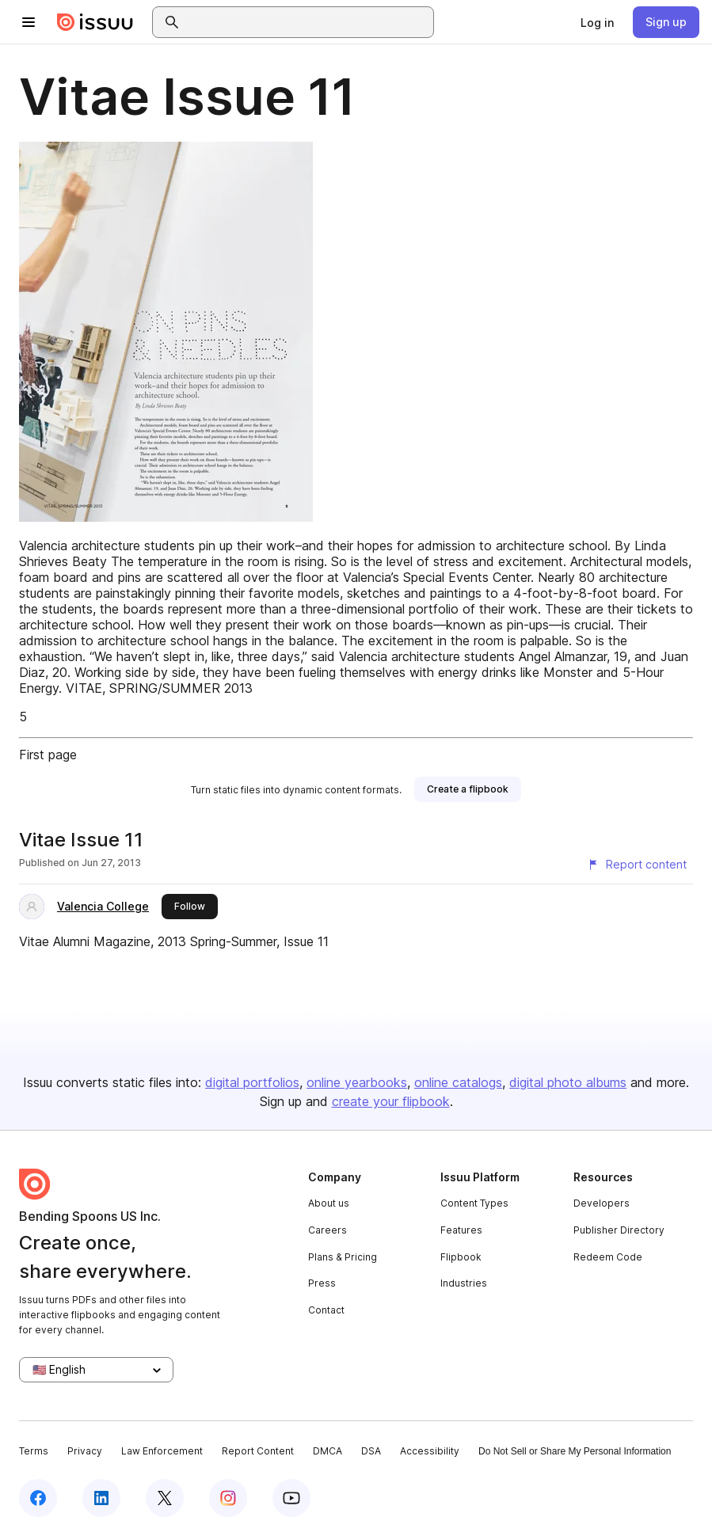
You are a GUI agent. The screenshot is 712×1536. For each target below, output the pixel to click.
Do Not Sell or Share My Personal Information (574, 1451)
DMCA (327, 1451)
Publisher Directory (618, 1230)
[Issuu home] (95, 22)
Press (322, 1283)
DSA (371, 1451)
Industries (463, 1283)
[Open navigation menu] (28, 22)
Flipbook (461, 1257)
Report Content (258, 1451)
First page (48, 754)
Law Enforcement (162, 1451)
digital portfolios (252, 1082)
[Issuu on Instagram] (228, 1498)
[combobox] (307, 22)
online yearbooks (357, 1082)
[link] (597, 22)
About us (328, 1203)
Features (461, 1230)
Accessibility (429, 1451)
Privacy (84, 1451)
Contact (326, 1310)
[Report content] (637, 864)
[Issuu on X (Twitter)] (165, 1498)
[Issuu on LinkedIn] (101, 1498)
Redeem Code (607, 1257)
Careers (327, 1230)
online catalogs (458, 1082)
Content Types (474, 1203)
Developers (601, 1203)
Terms (33, 1451)
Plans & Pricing (342, 1257)
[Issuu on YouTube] (291, 1498)
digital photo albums (567, 1082)
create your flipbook (391, 1101)
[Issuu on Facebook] (38, 1498)
